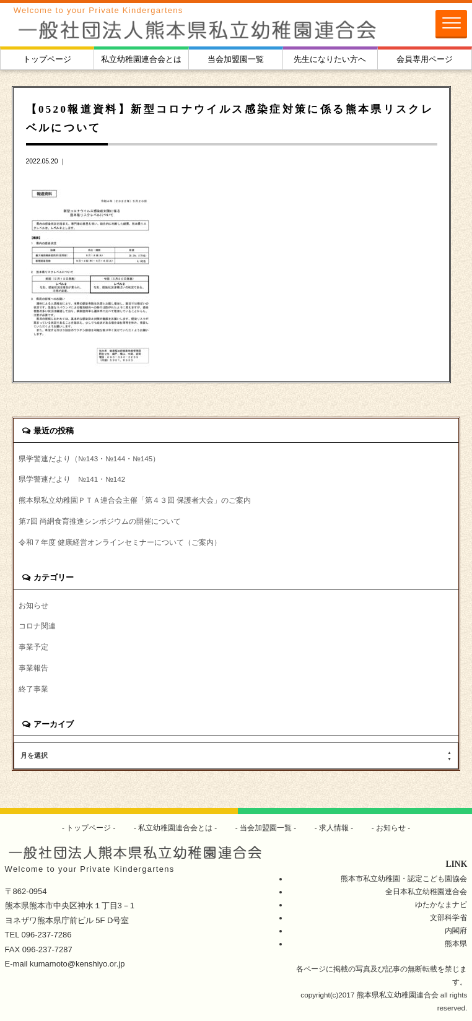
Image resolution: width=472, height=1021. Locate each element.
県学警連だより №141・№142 (72, 479)
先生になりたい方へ (330, 59)
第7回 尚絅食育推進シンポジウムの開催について (100, 521)
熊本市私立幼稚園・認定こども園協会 (404, 878)
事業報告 (33, 668)
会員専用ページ (424, 59)
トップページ (47, 59)
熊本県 (456, 943)
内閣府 (456, 930)
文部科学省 (448, 917)
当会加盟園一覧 (236, 59)
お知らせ (33, 605)
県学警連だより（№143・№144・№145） (89, 458)
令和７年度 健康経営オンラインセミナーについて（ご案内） (120, 542)
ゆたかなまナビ (441, 904)
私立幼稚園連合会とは (141, 59)
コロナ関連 (37, 626)
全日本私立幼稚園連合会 (426, 891)
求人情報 (334, 827)
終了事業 (33, 689)
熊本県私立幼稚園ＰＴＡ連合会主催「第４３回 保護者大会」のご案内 (135, 500)
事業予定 (33, 647)
